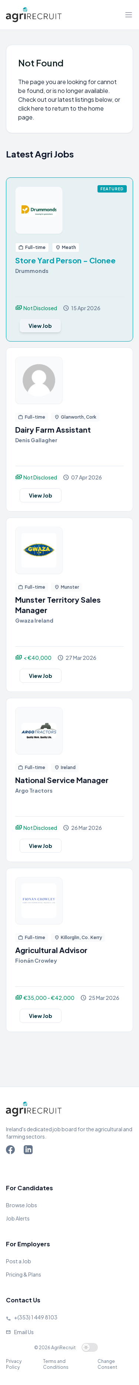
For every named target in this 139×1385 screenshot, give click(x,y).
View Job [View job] (40, 325)
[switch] (90, 1347)
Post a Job (18, 1261)
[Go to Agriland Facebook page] (12, 1151)
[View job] (69, 210)
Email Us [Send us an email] (24, 1332)
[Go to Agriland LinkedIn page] (30, 1151)
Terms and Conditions (56, 1364)
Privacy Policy (13, 1364)
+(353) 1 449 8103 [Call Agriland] (35, 1317)
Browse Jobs (21, 1205)
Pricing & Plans (23, 1274)
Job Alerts (18, 1218)
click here (31, 108)
